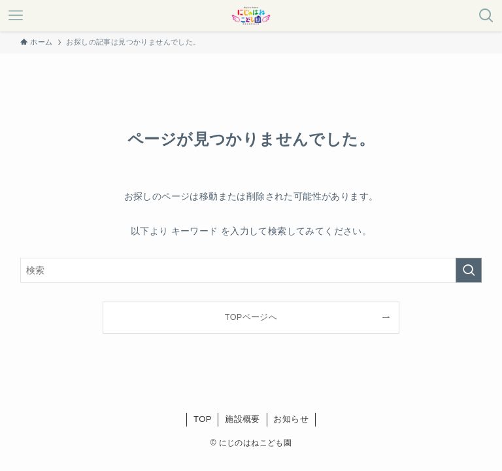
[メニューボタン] (15, 15)
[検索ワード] (251, 270)
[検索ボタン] (486, 15)
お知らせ (291, 419)
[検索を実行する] (469, 270)
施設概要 (242, 419)
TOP (202, 419)
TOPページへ (251, 317)
